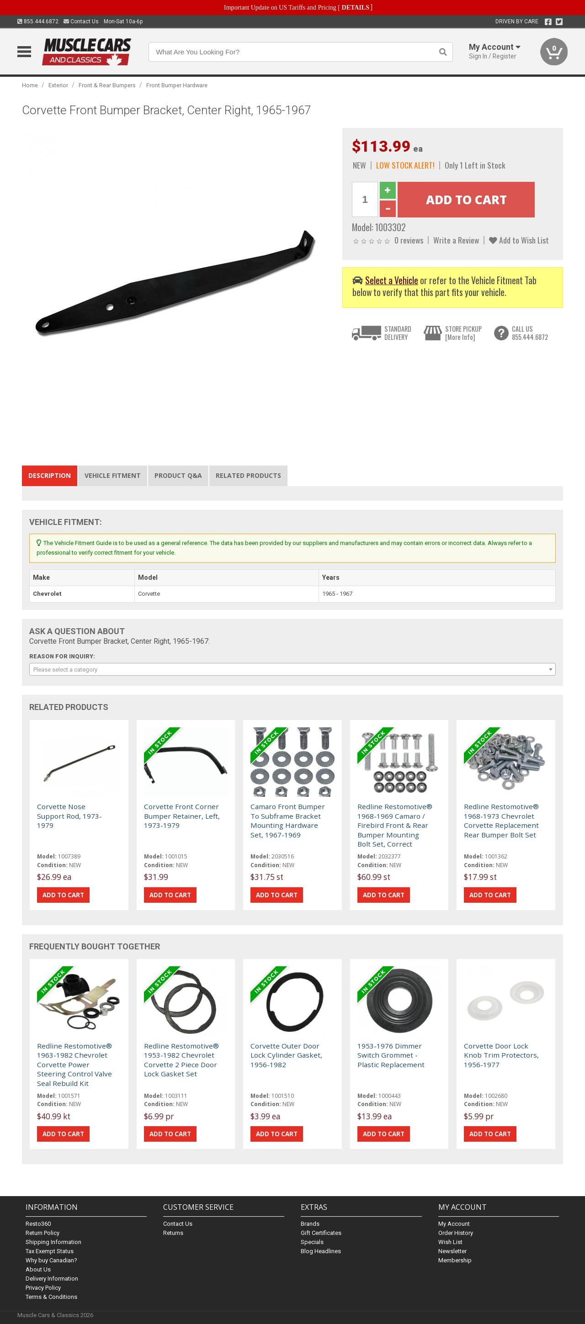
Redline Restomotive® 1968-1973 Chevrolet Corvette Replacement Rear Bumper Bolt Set (501, 820)
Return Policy (42, 1232)
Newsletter (452, 1251)
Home (30, 85)
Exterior (58, 85)
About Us (38, 1269)
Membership (455, 1260)
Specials (312, 1242)
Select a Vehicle (391, 280)
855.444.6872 (37, 21)
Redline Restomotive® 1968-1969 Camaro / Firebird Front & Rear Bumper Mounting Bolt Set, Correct (394, 825)
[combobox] (292, 669)
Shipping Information (53, 1242)
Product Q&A (178, 475)
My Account (454, 1223)
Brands (310, 1223)
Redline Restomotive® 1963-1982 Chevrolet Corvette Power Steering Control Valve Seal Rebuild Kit (74, 1064)
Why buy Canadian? (51, 1260)
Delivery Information (52, 1278)
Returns (173, 1232)
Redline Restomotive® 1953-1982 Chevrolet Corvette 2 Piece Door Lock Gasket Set (181, 1059)
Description (49, 475)
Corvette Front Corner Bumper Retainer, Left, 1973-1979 (182, 816)
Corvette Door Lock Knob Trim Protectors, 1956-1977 (501, 1055)
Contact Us (81, 21)
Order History (455, 1232)
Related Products (248, 475)
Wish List (450, 1242)
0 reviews (408, 240)
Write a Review (456, 240)
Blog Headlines (321, 1251)
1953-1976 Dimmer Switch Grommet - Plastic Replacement (391, 1055)
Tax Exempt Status (50, 1251)
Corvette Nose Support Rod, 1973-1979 (69, 816)
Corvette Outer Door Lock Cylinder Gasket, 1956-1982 (286, 1055)
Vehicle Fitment (113, 475)
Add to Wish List (519, 240)
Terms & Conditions (51, 1296)
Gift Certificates (321, 1232)
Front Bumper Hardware (176, 85)
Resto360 (38, 1223)
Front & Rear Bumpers (107, 85)
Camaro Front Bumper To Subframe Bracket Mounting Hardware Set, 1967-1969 (287, 820)
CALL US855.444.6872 (530, 333)
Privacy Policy (43, 1287)
